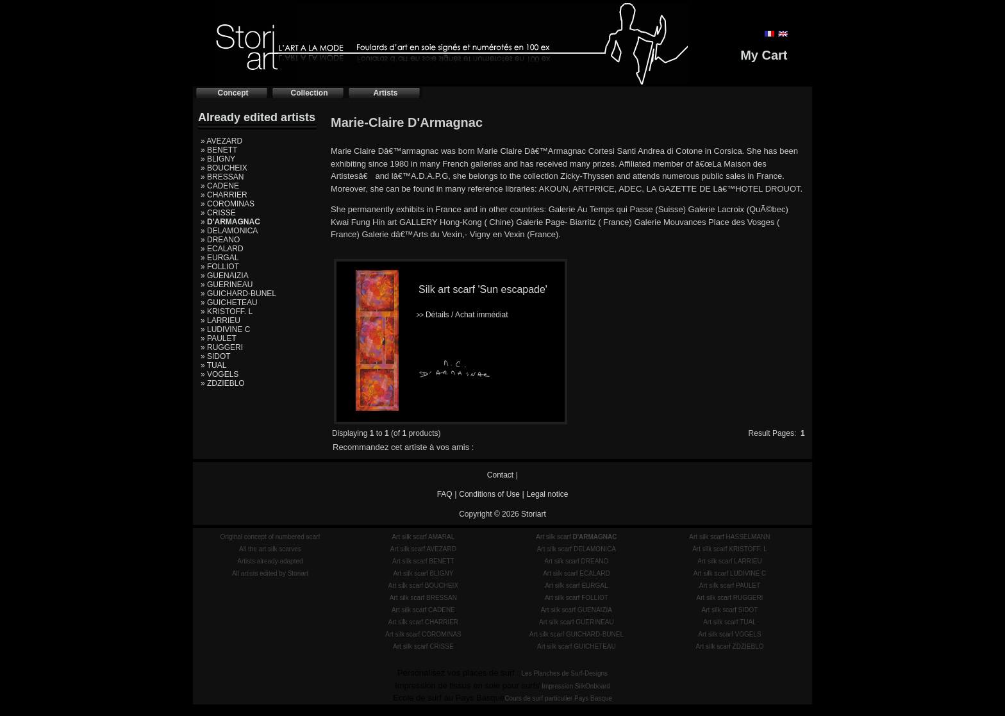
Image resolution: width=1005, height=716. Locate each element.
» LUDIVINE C (225, 329)
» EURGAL (219, 257)
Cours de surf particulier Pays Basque (558, 698)
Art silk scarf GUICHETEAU (576, 646)
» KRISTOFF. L (227, 311)
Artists (385, 92)
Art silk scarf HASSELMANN (729, 536)
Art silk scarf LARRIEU (729, 561)
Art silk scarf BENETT (423, 561)
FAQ (445, 494)
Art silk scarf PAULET (729, 585)
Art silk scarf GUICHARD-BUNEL (576, 634)
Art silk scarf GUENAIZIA (576, 609)
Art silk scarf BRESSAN (423, 597)
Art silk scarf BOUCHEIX (423, 585)
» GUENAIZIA (225, 275)
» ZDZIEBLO (223, 383)
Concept (233, 92)
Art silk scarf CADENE (423, 609)
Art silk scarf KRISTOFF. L (729, 549)
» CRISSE (218, 212)
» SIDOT (216, 356)
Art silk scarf (576, 536)
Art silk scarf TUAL (729, 622)
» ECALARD (222, 248)
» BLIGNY (218, 158)
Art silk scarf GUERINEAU (576, 622)
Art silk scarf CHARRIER (423, 622)
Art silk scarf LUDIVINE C (730, 573)
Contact (500, 474)
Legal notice (548, 494)
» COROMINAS (227, 203)
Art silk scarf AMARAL (423, 536)
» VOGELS (219, 374)
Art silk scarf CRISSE (423, 646)
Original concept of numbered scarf (270, 536)
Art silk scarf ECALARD (576, 573)
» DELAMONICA (229, 230)
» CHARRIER (224, 194)
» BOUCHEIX (224, 167)
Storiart (533, 514)
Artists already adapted (270, 561)
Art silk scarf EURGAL (576, 585)
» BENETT (219, 150)
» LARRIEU (220, 320)
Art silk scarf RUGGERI (729, 597)
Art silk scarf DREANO (576, 561)
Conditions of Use (489, 494)
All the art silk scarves (270, 549)
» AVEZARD (221, 141)
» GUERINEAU (227, 284)
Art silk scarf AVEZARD (423, 549)
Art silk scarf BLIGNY (423, 573)
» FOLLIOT (220, 266)
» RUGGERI (222, 347)
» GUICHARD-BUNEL (238, 293)
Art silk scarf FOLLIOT (576, 597)
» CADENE (220, 185)
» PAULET (219, 338)
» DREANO (220, 239)
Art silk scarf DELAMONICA (576, 549)
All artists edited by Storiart (270, 573)
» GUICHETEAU (229, 302)
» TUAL (213, 365)
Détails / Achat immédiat (462, 314)
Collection (309, 92)
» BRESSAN (222, 176)
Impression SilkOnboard (576, 686)
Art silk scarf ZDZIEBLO (729, 646)
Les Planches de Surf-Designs (565, 673)
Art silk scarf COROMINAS (423, 634)
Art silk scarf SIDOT (730, 609)
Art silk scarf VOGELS (729, 634)
